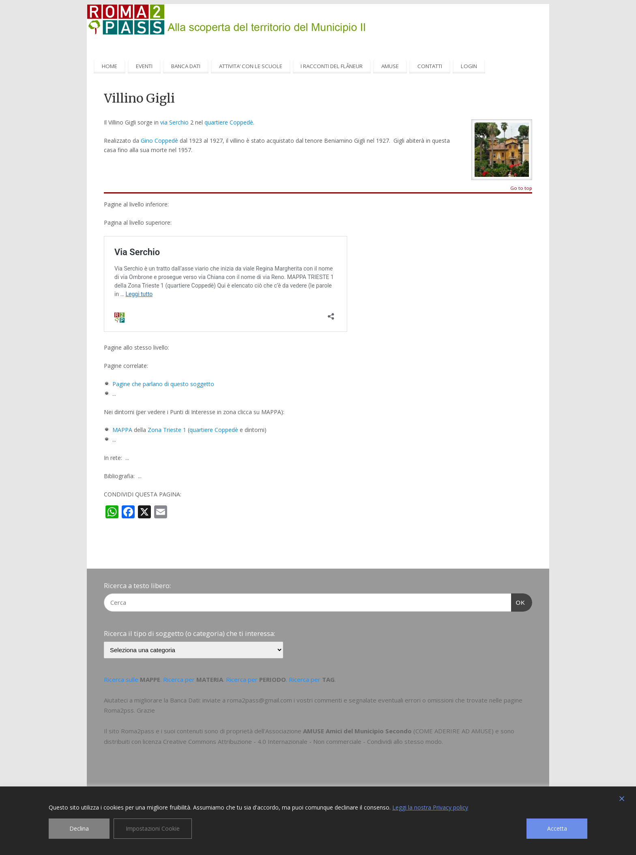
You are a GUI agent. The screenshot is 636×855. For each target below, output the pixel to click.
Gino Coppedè (159, 140)
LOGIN (469, 66)
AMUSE (390, 66)
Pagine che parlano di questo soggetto (163, 384)
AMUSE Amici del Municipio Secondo (357, 731)
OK (518, 601)
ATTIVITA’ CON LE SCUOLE (250, 66)
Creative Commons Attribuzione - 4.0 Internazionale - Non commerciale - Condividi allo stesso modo (302, 741)
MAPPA (122, 430)
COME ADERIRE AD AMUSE (453, 731)
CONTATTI (429, 66)
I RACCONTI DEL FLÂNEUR (332, 66)
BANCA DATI (185, 66)
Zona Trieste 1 (167, 430)
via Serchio (174, 122)
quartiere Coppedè (228, 122)
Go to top (521, 188)
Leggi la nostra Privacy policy (430, 807)
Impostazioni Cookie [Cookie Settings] (153, 828)
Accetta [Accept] (557, 828)
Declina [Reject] (79, 828)
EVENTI (144, 66)
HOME (109, 66)
